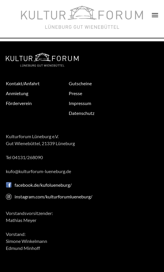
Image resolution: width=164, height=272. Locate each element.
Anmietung (17, 93)
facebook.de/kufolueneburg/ (43, 185)
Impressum (80, 103)
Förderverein (19, 103)
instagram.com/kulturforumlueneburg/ (53, 196)
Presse (75, 93)
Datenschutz (81, 113)
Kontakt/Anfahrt (23, 83)
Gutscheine (80, 83)
